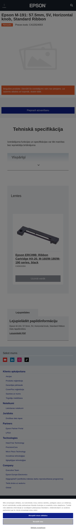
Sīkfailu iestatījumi (38, 528)
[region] (38, 514)
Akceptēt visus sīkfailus (38, 515)
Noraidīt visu (38, 521)
